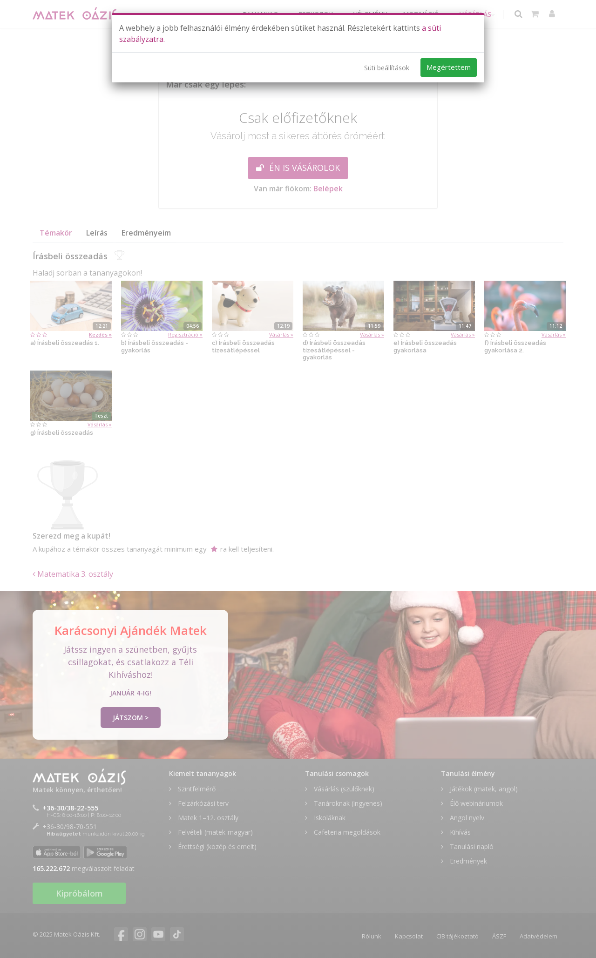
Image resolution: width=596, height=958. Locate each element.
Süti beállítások (386, 67)
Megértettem (449, 67)
